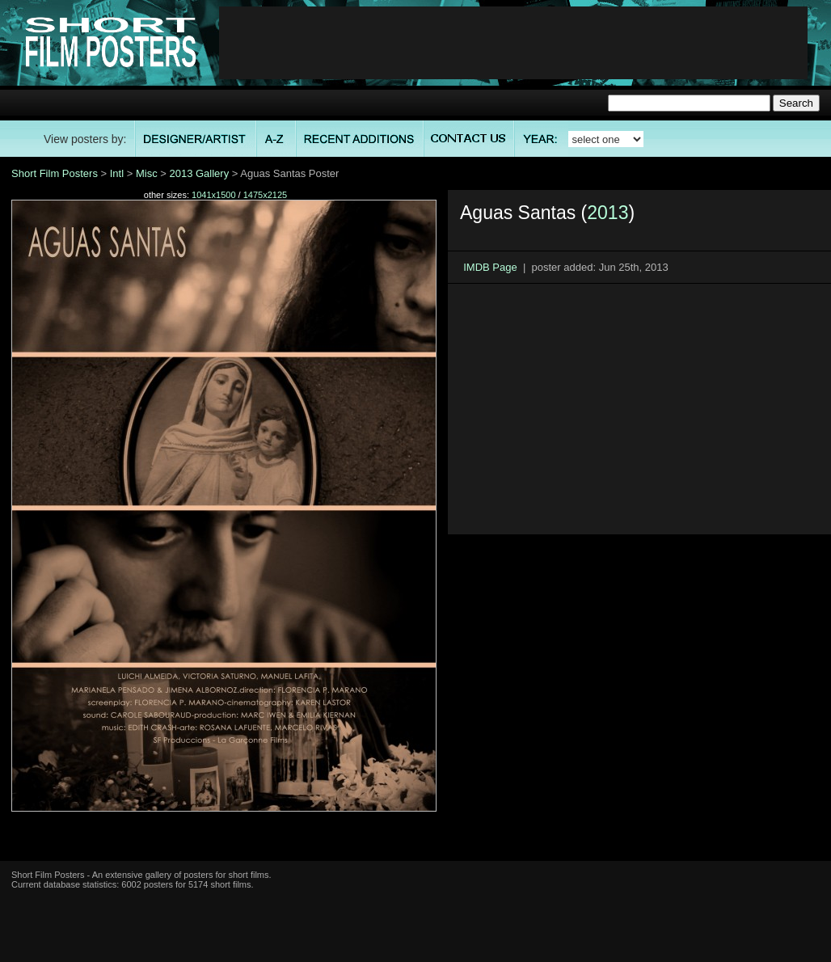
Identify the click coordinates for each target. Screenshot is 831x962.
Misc (147, 173)
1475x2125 (265, 195)
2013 (607, 212)
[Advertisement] (513, 42)
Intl (117, 173)
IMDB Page (490, 267)
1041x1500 (213, 195)
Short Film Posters (54, 173)
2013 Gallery (199, 173)
